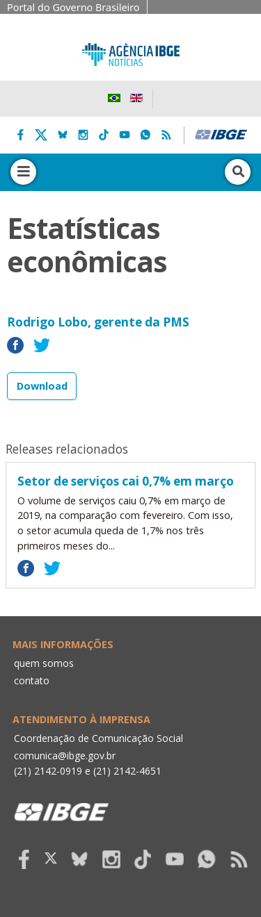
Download (42, 386)
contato (31, 680)
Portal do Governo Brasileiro (73, 7)
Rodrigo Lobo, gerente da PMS (98, 322)
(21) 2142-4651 (127, 770)
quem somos (44, 663)
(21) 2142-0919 (48, 770)
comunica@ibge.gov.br (65, 755)
